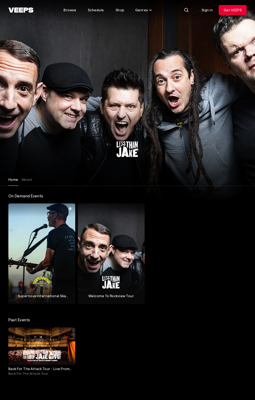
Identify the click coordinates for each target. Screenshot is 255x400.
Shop (120, 10)
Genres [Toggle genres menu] (143, 10)
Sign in (207, 10)
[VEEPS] (20, 10)
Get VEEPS (233, 10)
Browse (70, 10)
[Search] (186, 10)
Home (13, 179)
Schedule (96, 10)
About (27, 179)
